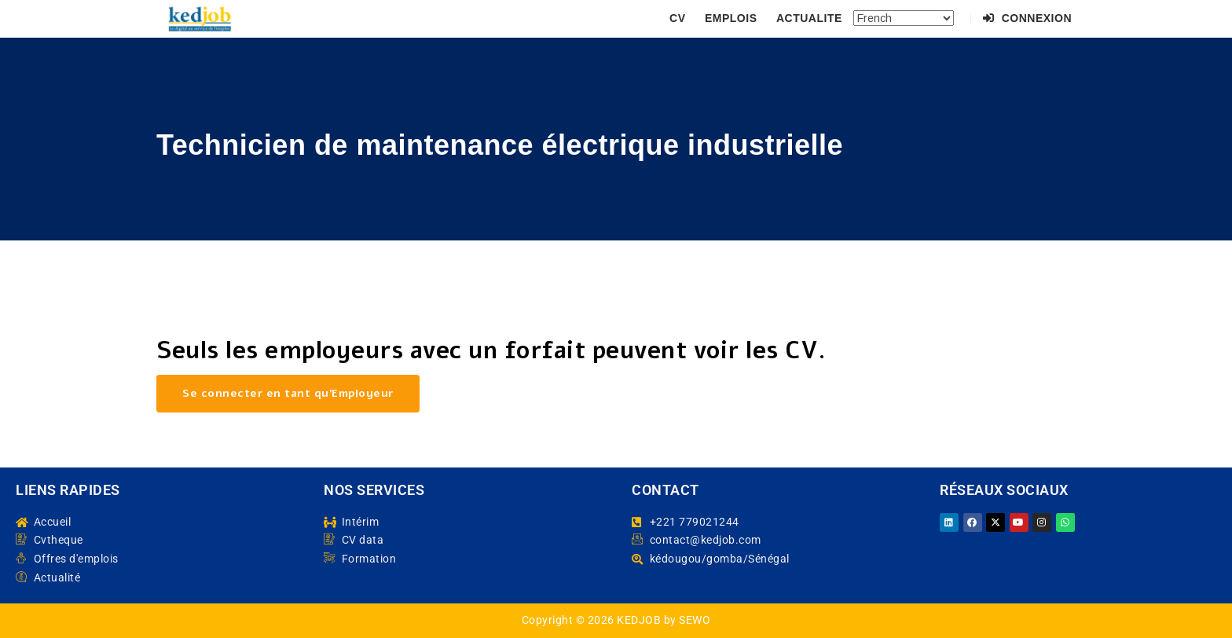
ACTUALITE (809, 18)
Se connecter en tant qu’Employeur (288, 393)
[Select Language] (903, 18)
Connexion (1027, 18)
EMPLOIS (731, 18)
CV (677, 18)
